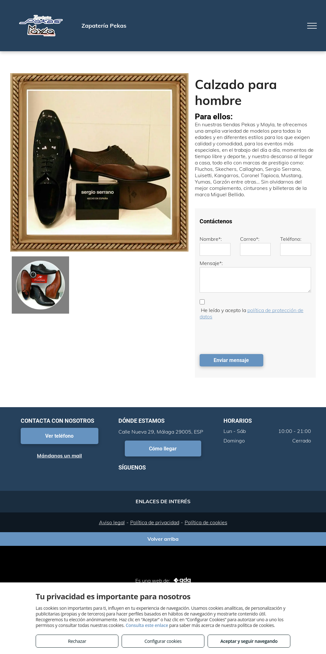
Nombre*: (211, 239)
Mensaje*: (211, 263)
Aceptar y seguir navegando (248, 641)
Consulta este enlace (147, 625)
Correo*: (249, 239)
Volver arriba (163, 539)
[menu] (312, 25)
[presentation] (248, 335)
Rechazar (77, 641)
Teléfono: (290, 239)
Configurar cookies (163, 641)
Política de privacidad (154, 522)
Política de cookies (206, 522)
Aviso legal (112, 522)
